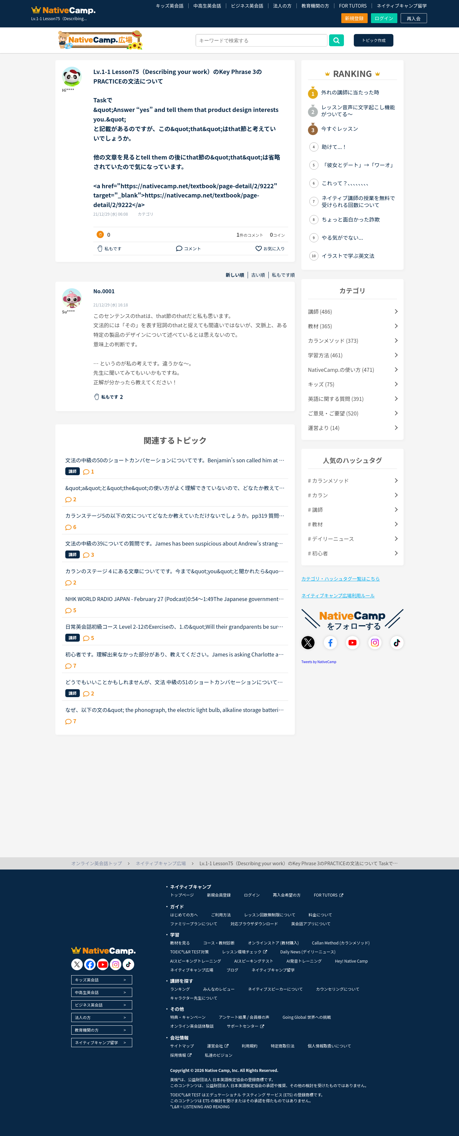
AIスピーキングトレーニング (195, 961)
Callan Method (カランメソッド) (341, 942)
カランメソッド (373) (333, 340)
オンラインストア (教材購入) (273, 942)
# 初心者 (318, 553)
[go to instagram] (115, 964)
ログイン (384, 18)
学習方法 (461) (325, 355)
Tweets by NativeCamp (318, 661)
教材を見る (180, 942)
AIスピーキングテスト (253, 961)
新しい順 (235, 275)
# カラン (318, 495)
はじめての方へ (184, 914)
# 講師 (315, 510)
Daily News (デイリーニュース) (307, 951)
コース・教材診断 (218, 942)
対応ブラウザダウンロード (254, 923)
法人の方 (282, 5)
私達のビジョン (218, 1055)
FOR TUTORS (353, 5)
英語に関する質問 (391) (336, 399)
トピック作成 (373, 40)
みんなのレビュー (219, 989)
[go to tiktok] (128, 964)
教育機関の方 (315, 5)
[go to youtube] (102, 964)
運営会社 (218, 1045)
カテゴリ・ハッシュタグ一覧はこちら (340, 578)
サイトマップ (182, 1045)
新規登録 (354, 18)
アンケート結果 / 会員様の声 (244, 1017)
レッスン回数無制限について (269, 914)
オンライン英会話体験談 (192, 1026)
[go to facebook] (90, 964)
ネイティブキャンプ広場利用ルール (338, 595)
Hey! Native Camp (351, 961)
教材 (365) (320, 326)
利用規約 (250, 1045)
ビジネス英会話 (247, 5)
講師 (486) (320, 311)
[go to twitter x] (77, 964)
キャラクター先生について (193, 998)
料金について (320, 914)
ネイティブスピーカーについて (275, 989)
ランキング (180, 989)
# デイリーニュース (331, 539)
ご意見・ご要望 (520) (333, 413)
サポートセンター (245, 1026)
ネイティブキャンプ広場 (191, 970)
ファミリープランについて (193, 923)
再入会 (414, 18)
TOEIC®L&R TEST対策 (189, 951)
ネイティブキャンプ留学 (402, 5)
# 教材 (315, 524)
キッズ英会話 (169, 5)
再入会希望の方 (287, 895)
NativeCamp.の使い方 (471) (341, 369)
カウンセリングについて (337, 989)
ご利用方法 (221, 914)
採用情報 (181, 1055)
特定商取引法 (282, 1045)
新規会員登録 (219, 895)
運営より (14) (324, 428)
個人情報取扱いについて (329, 1045)
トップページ (182, 895)
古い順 (258, 275)
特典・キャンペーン (187, 1017)
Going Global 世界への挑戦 (307, 1017)
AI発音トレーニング (304, 961)
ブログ (232, 970)
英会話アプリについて (311, 923)
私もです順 (283, 275)
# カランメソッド (328, 480)
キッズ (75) (321, 384)
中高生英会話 (207, 5)
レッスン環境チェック (244, 951)
